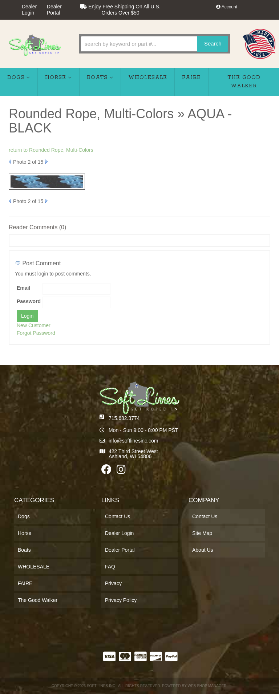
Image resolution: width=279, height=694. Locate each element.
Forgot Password (36, 333)
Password (29, 301)
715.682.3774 (124, 418)
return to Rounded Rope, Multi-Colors (51, 150)
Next (46, 161)
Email (23, 288)
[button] (154, 44)
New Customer (33, 325)
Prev (10, 161)
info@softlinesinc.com (133, 440)
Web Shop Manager (206, 686)
